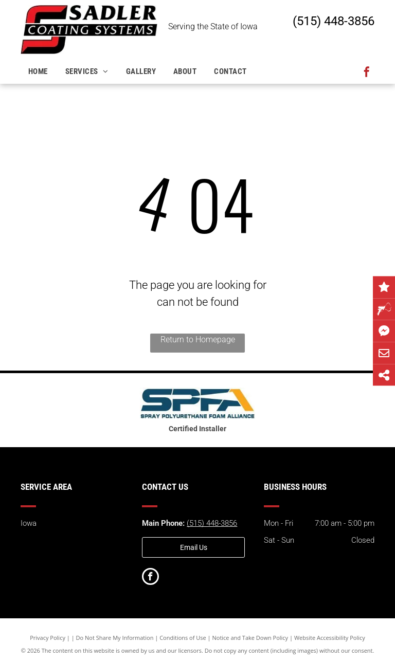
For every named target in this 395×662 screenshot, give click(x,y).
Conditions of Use (182, 637)
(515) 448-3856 (333, 21)
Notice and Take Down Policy (250, 637)
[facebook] (366, 73)
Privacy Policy (47, 637)
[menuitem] (39, 72)
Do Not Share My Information (115, 637)
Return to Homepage (197, 339)
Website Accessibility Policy (329, 637)
